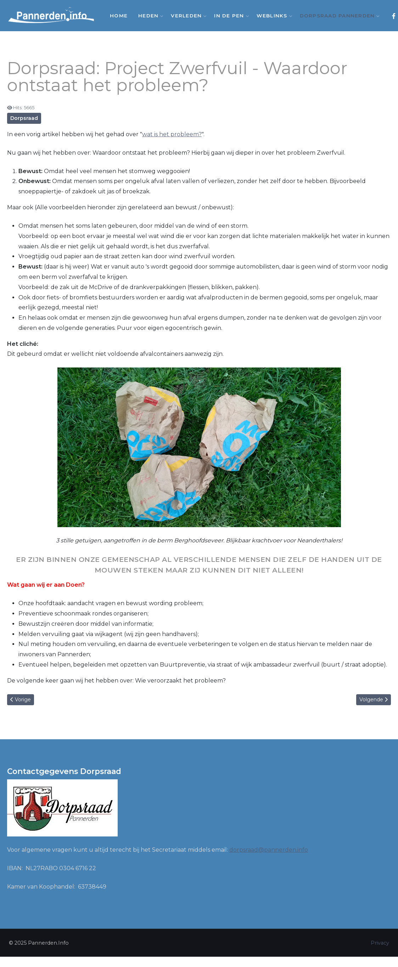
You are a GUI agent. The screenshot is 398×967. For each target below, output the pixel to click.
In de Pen (230, 15)
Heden (149, 15)
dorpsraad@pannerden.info (268, 849)
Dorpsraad (24, 118)
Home (119, 15)
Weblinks (273, 15)
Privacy (380, 943)
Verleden (187, 15)
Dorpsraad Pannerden (338, 15)
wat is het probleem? (172, 134)
